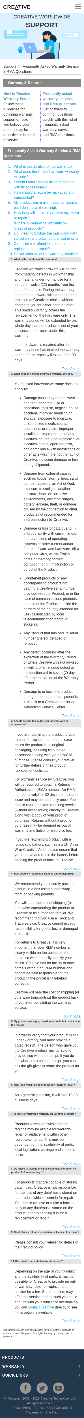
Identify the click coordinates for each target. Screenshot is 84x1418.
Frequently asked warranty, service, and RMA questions (59, 99)
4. (9, 192)
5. (9, 202)
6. (9, 213)
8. (9, 233)
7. (9, 223)
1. (9, 166)
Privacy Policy (21, 1407)
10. (10, 254)
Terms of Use (43, 1407)
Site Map (51, 1412)
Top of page (71, 369)
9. (9, 244)
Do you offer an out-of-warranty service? (46, 254)
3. (9, 182)
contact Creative (41, 1307)
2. (9, 172)
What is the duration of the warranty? (43, 166)
